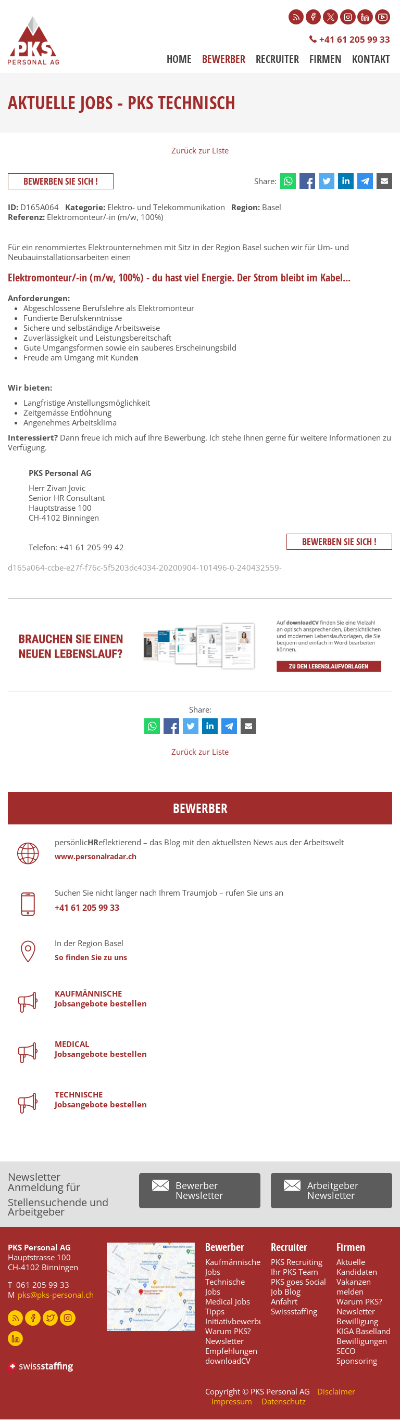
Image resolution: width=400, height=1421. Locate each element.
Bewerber (223, 60)
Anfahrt (284, 1303)
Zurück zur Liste (200, 151)
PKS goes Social (298, 1283)
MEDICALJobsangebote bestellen (101, 1050)
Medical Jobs (227, 1303)
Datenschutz (283, 1403)
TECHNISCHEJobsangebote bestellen (101, 1101)
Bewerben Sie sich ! (61, 182)
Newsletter (224, 1342)
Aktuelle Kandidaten (356, 1268)
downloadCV (228, 1362)
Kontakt (371, 60)
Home (179, 60)
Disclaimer (336, 1393)
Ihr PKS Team (294, 1273)
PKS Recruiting (296, 1263)
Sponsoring (356, 1362)
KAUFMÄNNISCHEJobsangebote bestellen (101, 1000)
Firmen (325, 60)
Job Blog (286, 1293)
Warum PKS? (228, 1332)
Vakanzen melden (353, 1288)
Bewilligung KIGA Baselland (363, 1327)
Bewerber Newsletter (199, 1192)
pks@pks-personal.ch (56, 1296)
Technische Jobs (225, 1288)
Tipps (214, 1313)
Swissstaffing (294, 1313)
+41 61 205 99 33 (354, 40)
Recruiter (277, 60)
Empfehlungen (231, 1352)
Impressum (231, 1403)
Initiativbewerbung (238, 1322)
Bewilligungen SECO (361, 1347)
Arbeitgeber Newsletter (332, 1192)
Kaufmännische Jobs (232, 1268)
